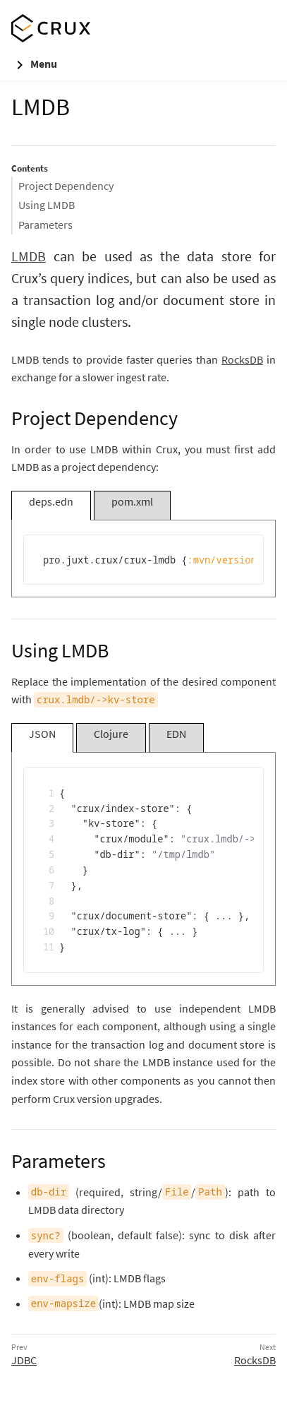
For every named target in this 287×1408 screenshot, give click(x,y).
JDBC (24, 1360)
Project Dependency (66, 186)
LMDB (28, 256)
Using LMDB (46, 205)
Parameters (45, 224)
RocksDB (242, 359)
